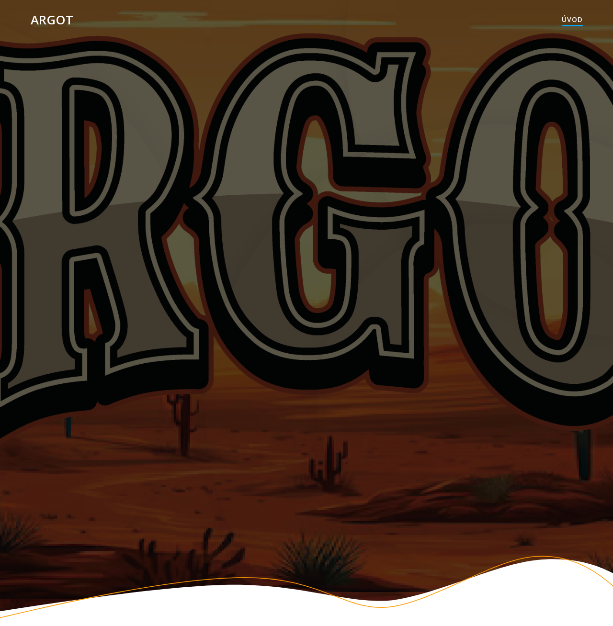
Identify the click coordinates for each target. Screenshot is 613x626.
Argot (52, 20)
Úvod (572, 19)
